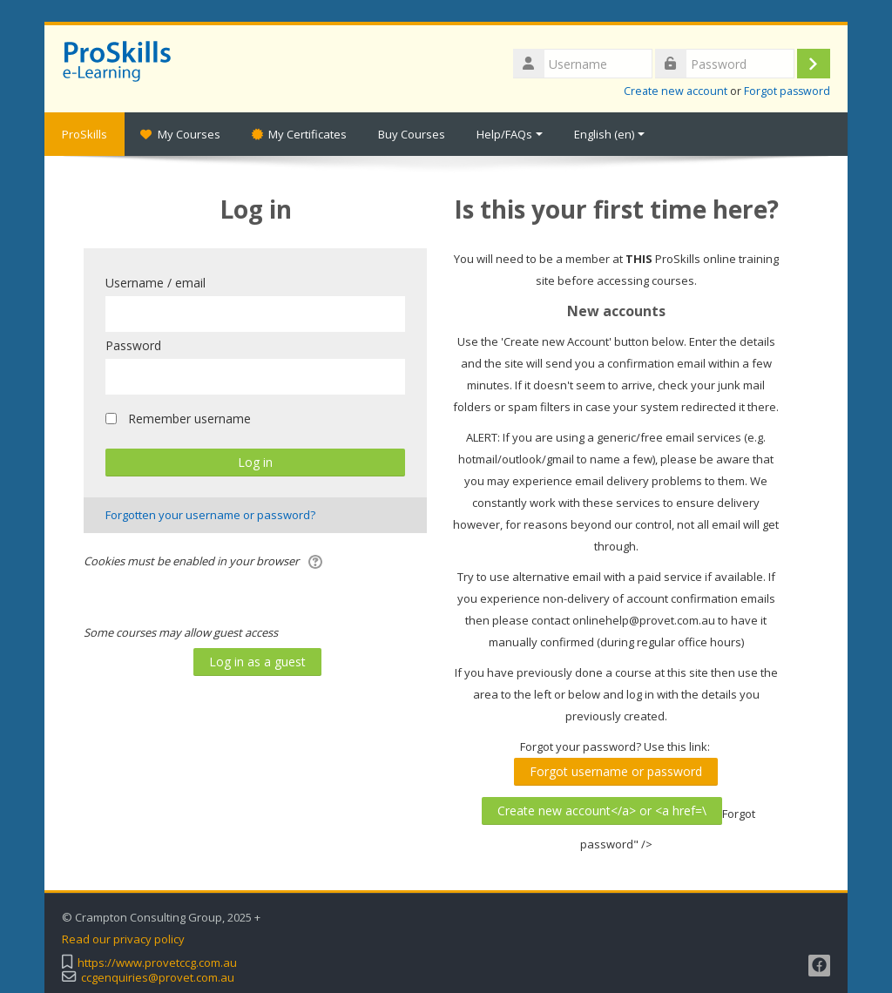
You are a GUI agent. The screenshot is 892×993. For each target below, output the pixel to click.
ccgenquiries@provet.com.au (157, 977)
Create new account (675, 91)
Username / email (155, 282)
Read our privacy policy (123, 939)
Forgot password (787, 91)
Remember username (189, 418)
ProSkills (84, 134)
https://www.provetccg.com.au (157, 962)
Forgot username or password (616, 771)
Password (133, 345)
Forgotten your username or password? (210, 515)
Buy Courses (411, 134)
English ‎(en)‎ (609, 134)
